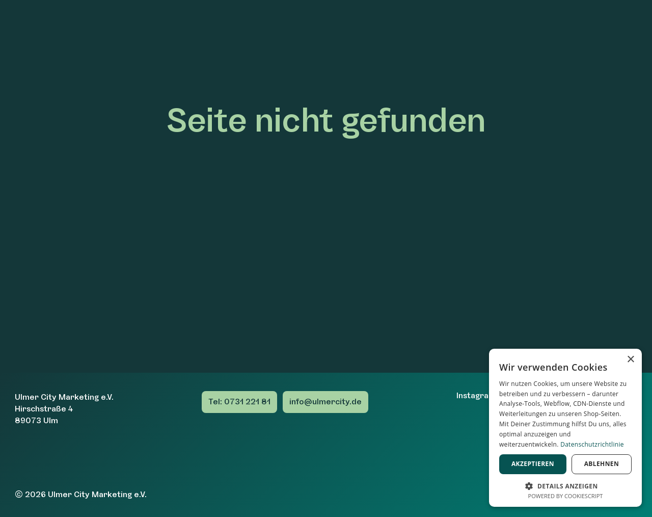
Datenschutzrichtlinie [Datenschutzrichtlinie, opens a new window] (592, 444)
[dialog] (565, 428)
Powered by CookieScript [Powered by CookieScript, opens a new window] (565, 496)
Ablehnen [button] (601, 463)
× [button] (630, 360)
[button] (565, 485)
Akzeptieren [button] (532, 463)
